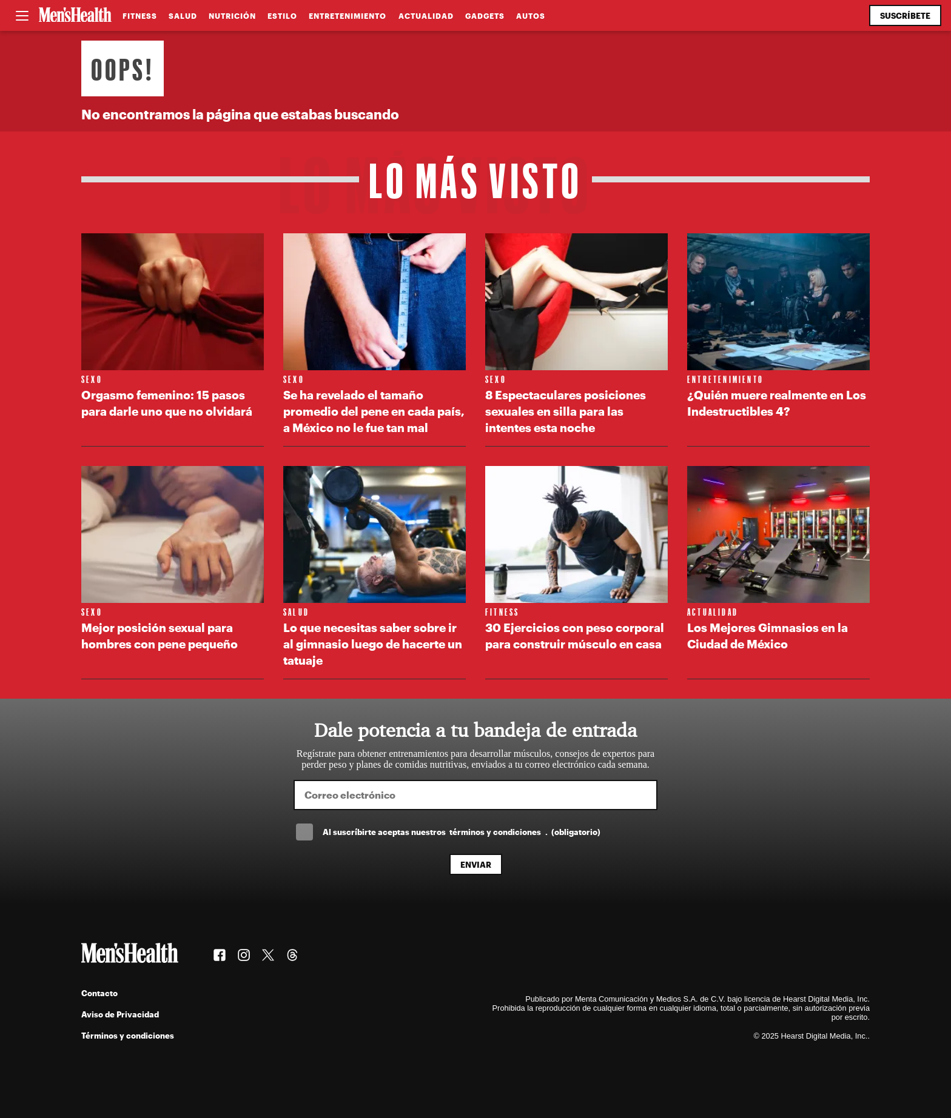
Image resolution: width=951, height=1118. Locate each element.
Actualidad (426, 16)
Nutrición (232, 16)
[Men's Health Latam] (75, 15)
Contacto (99, 992)
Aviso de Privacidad (120, 1014)
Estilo (282, 16)
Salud (183, 16)
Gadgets (485, 16)
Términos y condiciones (127, 1035)
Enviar (475, 864)
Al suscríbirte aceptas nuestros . (461, 831)
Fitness (140, 16)
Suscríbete (905, 15)
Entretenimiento (347, 16)
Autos (530, 16)
